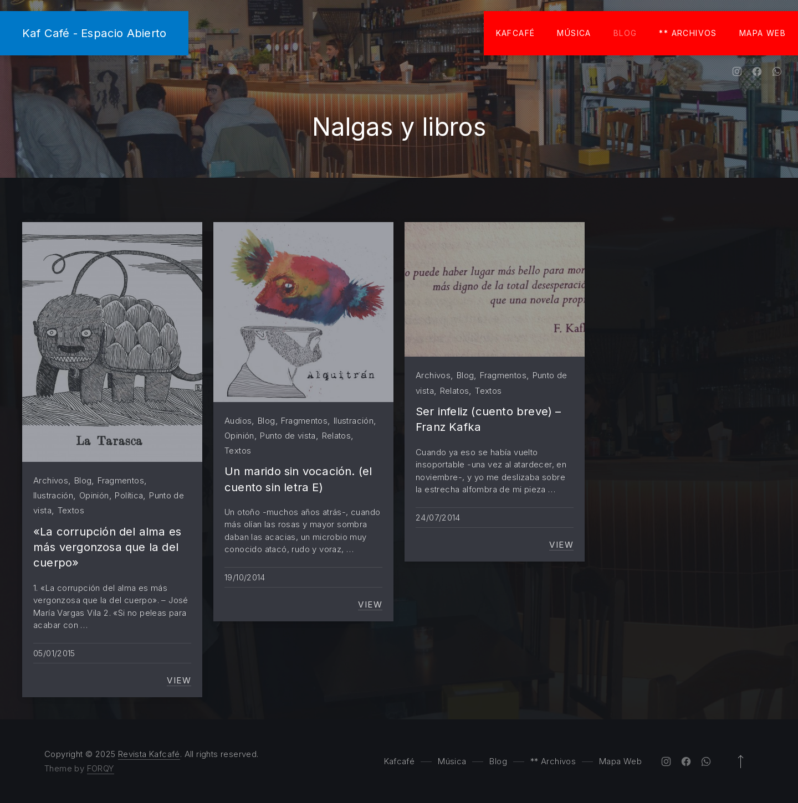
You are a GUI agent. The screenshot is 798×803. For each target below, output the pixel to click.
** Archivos (688, 33)
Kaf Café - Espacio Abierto (94, 33)
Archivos (50, 480)
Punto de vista (287, 435)
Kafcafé (515, 33)
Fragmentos (121, 480)
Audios (238, 420)
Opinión (94, 495)
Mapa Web (762, 33)
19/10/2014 (244, 577)
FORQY (100, 768)
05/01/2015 (54, 653)
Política (129, 495)
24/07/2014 (438, 517)
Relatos (336, 435)
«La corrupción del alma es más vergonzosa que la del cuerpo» (107, 547)
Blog (625, 33)
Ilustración (53, 495)
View (179, 680)
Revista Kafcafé (149, 754)
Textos (71, 510)
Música (574, 33)
